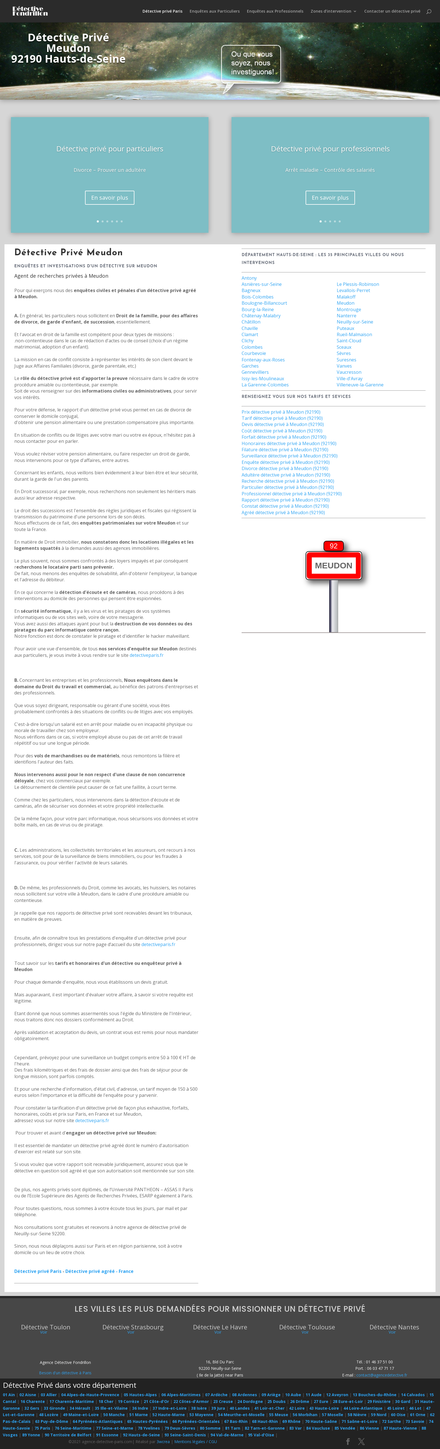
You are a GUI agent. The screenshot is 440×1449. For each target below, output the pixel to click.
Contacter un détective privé (392, 11)
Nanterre (346, 316)
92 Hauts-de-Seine (141, 1434)
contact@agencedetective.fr (381, 1375)
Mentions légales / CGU (195, 1441)
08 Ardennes (244, 1394)
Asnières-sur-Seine (262, 284)
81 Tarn (232, 1428)
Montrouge (349, 309)
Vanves (344, 366)
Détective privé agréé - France (99, 1271)
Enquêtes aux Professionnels (275, 11)
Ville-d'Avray (350, 378)
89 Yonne (31, 1434)
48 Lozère (48, 1414)
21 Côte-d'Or (156, 1401)
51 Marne (138, 1414)
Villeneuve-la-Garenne (360, 385)
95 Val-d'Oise (261, 1434)
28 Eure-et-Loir (348, 1401)
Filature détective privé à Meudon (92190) (285, 449)
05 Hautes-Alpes (140, 1394)
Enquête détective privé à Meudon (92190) (286, 462)
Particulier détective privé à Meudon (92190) (288, 487)
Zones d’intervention (331, 11)
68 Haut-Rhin (265, 1421)
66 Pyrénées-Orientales (196, 1421)
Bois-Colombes (258, 297)
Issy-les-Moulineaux (263, 378)
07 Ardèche (216, 1394)
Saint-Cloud (349, 341)
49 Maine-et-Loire (81, 1414)
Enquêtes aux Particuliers (215, 11)
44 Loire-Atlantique (362, 1408)
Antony (249, 278)
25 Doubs (276, 1401)
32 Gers (31, 1408)
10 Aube (293, 1394)
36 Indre (140, 1408)
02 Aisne (27, 1394)
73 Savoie (414, 1421)
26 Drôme (299, 1401)
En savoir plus (109, 207)
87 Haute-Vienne (400, 1428)
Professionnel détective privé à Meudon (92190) (292, 494)
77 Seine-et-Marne (114, 1428)
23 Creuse (223, 1401)
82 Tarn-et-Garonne (265, 1428)
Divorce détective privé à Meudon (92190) (285, 468)
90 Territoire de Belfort (68, 1434)
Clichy (248, 341)
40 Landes (240, 1408)
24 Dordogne (250, 1401)
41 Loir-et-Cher (269, 1408)
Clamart (250, 334)
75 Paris (42, 1428)
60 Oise (398, 1414)
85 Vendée (344, 1428)
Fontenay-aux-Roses (263, 360)
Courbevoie (254, 353)
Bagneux (251, 290)
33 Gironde (54, 1408)
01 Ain (9, 1394)
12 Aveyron (337, 1394)
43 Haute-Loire (324, 1408)
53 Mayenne (201, 1414)
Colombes (252, 347)
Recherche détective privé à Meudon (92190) (288, 481)
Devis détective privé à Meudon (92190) (283, 424)
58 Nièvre (357, 1414)
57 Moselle (332, 1414)
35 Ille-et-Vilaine (111, 1408)
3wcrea (163, 1441)
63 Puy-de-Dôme (51, 1421)
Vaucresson (349, 372)
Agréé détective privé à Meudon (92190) (283, 512)
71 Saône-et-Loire (359, 1421)
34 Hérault (80, 1408)
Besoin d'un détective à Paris (65, 1372)
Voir (43, 1332)
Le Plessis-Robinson (358, 284)
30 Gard (402, 1401)
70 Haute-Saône (321, 1421)
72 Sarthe (391, 1421)
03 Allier (49, 1394)
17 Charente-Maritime (71, 1401)
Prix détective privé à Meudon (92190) (281, 412)
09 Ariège (271, 1394)
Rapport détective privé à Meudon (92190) (286, 500)
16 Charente (32, 1401)
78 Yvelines (149, 1428)
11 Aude (314, 1394)
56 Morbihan (305, 1414)
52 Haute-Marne (168, 1414)
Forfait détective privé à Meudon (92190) (284, 437)
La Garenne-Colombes (265, 385)
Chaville (250, 328)
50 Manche (114, 1414)
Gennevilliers (255, 372)
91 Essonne (107, 1434)
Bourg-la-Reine (258, 309)
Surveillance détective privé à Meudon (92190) (290, 456)
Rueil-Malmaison (354, 334)
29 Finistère (379, 1401)
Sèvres (344, 353)
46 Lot (415, 1408)
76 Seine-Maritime (73, 1428)
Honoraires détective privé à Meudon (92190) (289, 443)
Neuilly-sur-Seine (355, 322)
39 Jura (218, 1408)
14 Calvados (413, 1394)
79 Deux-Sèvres (179, 1428)
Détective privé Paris (162, 11)
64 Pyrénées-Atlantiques (98, 1421)
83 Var (295, 1428)
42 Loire (297, 1408)
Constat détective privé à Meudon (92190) (285, 506)
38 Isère (199, 1408)
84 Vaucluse (318, 1428)
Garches (250, 366)
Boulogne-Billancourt (264, 303)
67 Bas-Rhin (235, 1421)
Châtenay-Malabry (261, 316)
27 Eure (321, 1401)
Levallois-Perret (353, 290)
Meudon (345, 303)
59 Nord (378, 1414)
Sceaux (344, 347)
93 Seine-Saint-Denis (185, 1434)
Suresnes (346, 360)
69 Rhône (291, 1421)
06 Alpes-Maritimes (181, 1394)
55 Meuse (278, 1414)
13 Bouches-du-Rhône (375, 1394)
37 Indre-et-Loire (170, 1408)
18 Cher (105, 1401)
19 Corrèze (128, 1401)
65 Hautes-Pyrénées (147, 1421)
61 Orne (417, 1414)
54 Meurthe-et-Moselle (241, 1414)
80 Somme (210, 1428)
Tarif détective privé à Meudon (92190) (282, 418)
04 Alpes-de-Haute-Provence (90, 1394)
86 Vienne (369, 1428)
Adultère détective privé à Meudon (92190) (286, 475)
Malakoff (346, 297)
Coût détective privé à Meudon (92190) (282, 431)
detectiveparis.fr (147, 655)
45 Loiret (396, 1408)
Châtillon (251, 322)
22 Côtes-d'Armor (191, 1401)
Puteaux (345, 328)
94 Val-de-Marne (227, 1434)
